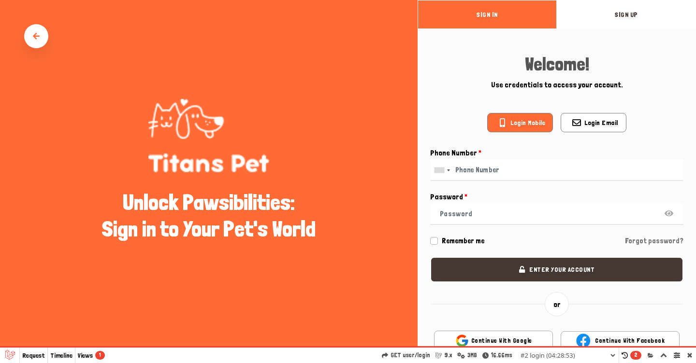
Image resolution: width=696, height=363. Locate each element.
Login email (601, 122)
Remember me (463, 241)
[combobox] (442, 170)
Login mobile (527, 122)
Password (448, 196)
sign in (487, 14)
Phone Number (455, 152)
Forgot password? (654, 241)
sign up (626, 14)
